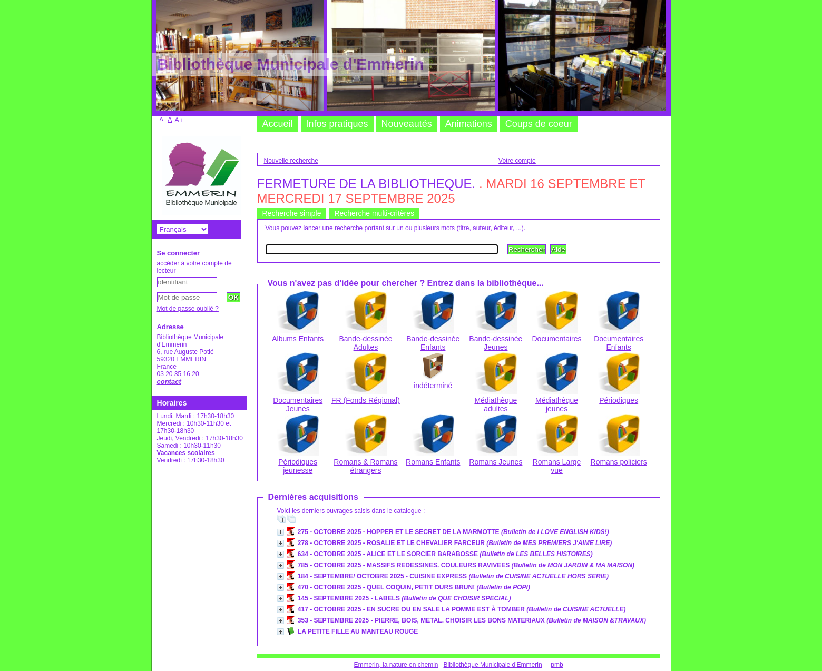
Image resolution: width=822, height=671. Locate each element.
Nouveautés (406, 124)
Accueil (277, 124)
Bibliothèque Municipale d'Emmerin (493, 664)
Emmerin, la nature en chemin (396, 664)
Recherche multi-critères (374, 213)
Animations (468, 124)
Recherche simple (291, 213)
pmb (557, 664)
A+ (178, 120)
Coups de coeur (538, 124)
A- (162, 119)
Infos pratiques (337, 124)
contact (169, 382)
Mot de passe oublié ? (188, 308)
